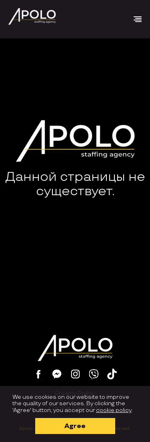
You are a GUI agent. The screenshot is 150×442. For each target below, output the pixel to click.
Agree (75, 426)
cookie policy (114, 410)
